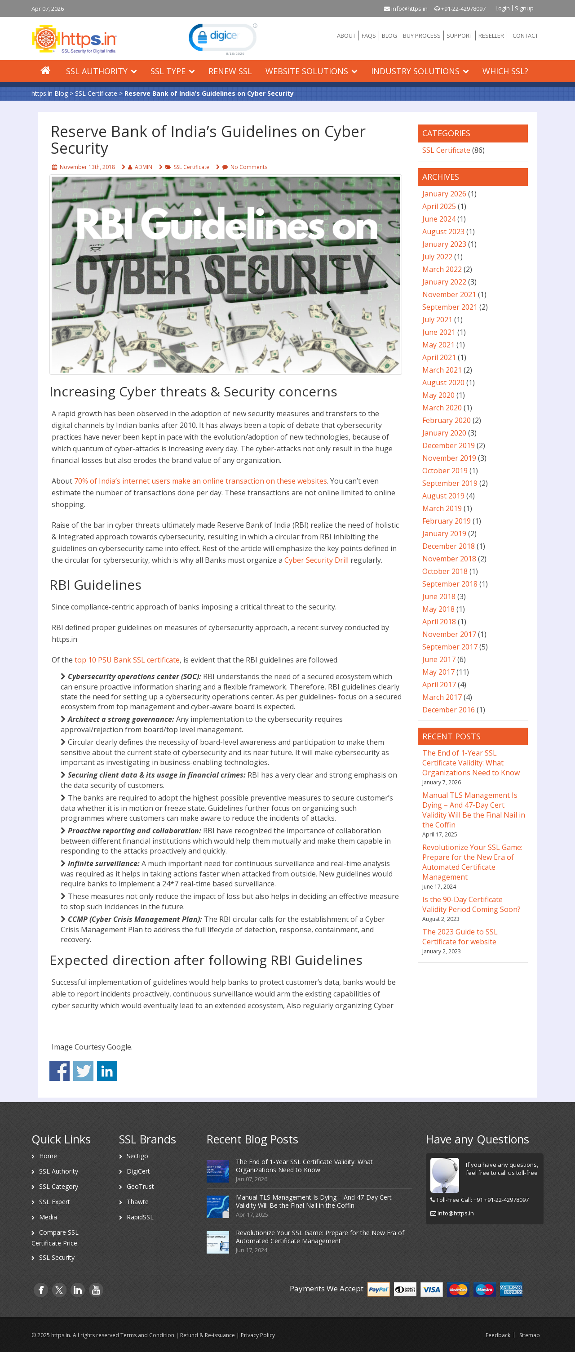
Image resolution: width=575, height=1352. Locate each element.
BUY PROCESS (422, 35)
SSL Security (57, 1257)
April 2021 (439, 357)
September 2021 (450, 307)
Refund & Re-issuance (207, 1335)
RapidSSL (140, 1217)
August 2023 (443, 231)
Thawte (138, 1201)
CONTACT (525, 35)
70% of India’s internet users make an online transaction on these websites (200, 481)
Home (48, 1156)
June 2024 (439, 219)
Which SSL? (505, 71)
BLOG (389, 35)
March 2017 (442, 697)
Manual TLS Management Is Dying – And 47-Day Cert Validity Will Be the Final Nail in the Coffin (473, 810)
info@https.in (406, 8)
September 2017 (450, 647)
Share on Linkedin (107, 1071)
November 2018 (449, 559)
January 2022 (444, 282)
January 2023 (444, 244)
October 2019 (445, 471)
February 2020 (446, 420)
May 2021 (438, 345)
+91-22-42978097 (460, 8)
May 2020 (438, 395)
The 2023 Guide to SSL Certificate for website (460, 937)
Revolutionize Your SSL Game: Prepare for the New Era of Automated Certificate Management (472, 862)
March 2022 (442, 269)
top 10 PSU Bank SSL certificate (127, 660)
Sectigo (137, 1156)
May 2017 (438, 672)
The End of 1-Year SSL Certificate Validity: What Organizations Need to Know (471, 763)
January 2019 (444, 533)
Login (502, 8)
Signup (524, 8)
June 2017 (439, 659)
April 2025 (439, 206)
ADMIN (143, 167)
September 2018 (450, 584)
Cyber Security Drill (316, 560)
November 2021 (449, 294)
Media (48, 1217)
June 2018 (439, 596)
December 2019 (448, 445)
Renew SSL (230, 71)
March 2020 (442, 408)
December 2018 (448, 546)
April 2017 (439, 684)
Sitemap (529, 1335)
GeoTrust (140, 1186)
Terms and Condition (147, 1335)
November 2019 (449, 458)
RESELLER (491, 35)
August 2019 (443, 496)
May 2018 (438, 609)
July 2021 (437, 320)
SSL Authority (97, 71)
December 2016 (448, 710)
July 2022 (437, 257)
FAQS (369, 35)
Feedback (498, 1335)
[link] (222, 39)
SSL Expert (54, 1201)
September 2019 (450, 483)
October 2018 (445, 571)
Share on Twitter (83, 1071)
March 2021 (442, 370)
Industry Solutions (415, 71)
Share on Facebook (59, 1071)
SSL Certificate (191, 167)
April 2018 (439, 622)
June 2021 (439, 332)
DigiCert (138, 1171)
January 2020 (444, 433)
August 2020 (443, 382)
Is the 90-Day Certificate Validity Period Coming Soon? (471, 904)
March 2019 (442, 508)
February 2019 (446, 521)
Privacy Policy (258, 1335)
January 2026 (444, 194)
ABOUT (346, 35)
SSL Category (58, 1186)
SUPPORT (460, 35)
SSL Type (168, 71)
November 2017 (449, 634)
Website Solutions (306, 71)
